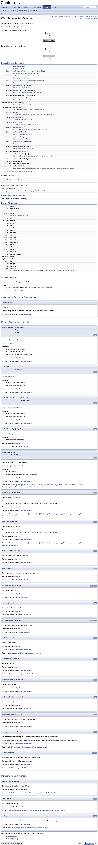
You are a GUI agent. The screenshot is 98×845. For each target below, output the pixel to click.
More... (32, 23)
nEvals (15, 122)
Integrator (30, 171)
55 (13, 597)
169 (13, 392)
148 (13, 580)
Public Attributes (66, 16)
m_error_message (14, 179)
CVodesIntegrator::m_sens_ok (72, 514)
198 (13, 691)
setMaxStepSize (18, 142)
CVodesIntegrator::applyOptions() (19, 485)
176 (13, 423)
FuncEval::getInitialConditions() (74, 485)
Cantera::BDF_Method (33, 653)
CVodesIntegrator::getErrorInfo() (19, 514)
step (14, 102)
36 (12, 291)
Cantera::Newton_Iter (33, 674)
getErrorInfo (17, 166)
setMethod (16, 132)
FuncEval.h (8, 287)
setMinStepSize (18, 146)
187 (13, 649)
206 (13, 709)
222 (13, 726)
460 (13, 743)
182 (13, 447)
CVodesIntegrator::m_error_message (51, 514)
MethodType (24, 132)
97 (13, 807)
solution (15, 107)
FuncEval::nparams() (37, 487)
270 (13, 481)
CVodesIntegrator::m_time (10, 487)
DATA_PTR (60, 485)
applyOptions (9, 189)
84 (13, 789)
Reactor (50, 287)
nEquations (16, 117)
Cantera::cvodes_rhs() (50, 485)
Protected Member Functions (77, 16)
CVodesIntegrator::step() (39, 747)
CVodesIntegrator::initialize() (19, 768)
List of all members (93, 18)
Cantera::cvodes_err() (36, 485)
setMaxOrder (17, 127)
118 (13, 824)
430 (13, 615)
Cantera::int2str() (34, 514)
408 (13, 510)
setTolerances (17, 71)
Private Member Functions (91, 16)
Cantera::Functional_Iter (16, 674)
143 (13, 562)
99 (13, 314)
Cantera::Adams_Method (16, 653)
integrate (16, 98)
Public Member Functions (56, 16)
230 (13, 670)
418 (13, 539)
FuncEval (28, 90)
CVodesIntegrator (11, 13)
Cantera (3, 13)
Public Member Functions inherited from (17, 171)
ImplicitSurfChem (42, 287)
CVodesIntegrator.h (16, 27)
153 (13, 361)
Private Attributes (84, 18)
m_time (12, 213)
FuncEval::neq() (23, 487)
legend (49, 43)
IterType (22, 137)
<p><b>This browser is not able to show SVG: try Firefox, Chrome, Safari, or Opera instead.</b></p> (49, 36)
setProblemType (18, 85)
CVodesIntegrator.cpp (24, 314)
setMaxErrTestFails (19, 154)
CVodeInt (25, 287)
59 (13, 632)
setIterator (16, 137)
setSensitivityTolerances (20, 81)
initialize (15, 90)
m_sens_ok (13, 268)
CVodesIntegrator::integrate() (20, 747)
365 (13, 764)
